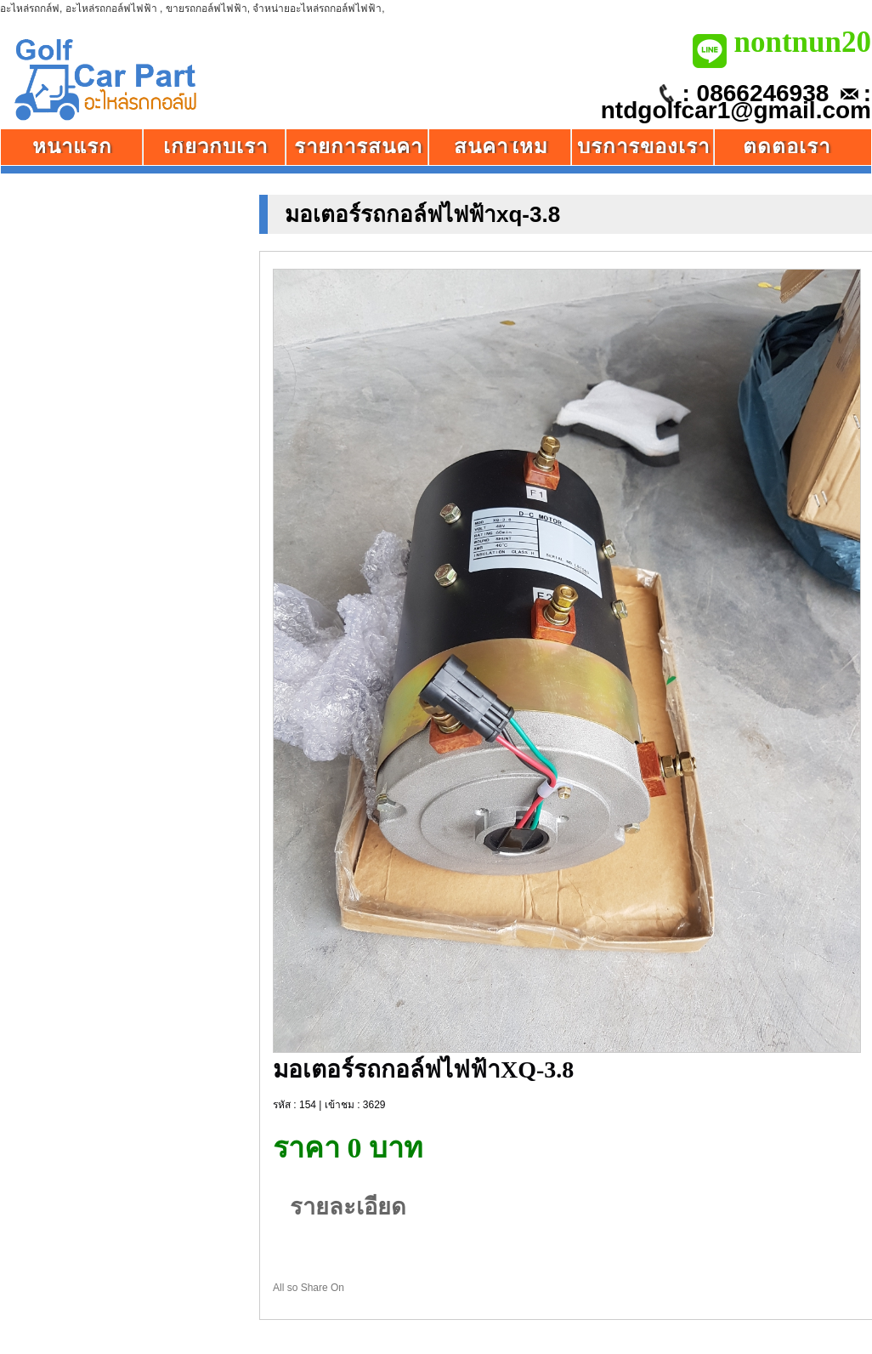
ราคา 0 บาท (347, 1148)
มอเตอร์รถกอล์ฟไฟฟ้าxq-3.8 (422, 214)
